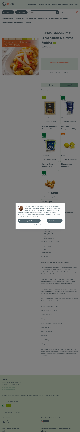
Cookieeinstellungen (40, 225)
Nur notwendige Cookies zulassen (29, 221)
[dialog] (40, 216)
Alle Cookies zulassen (54, 221)
